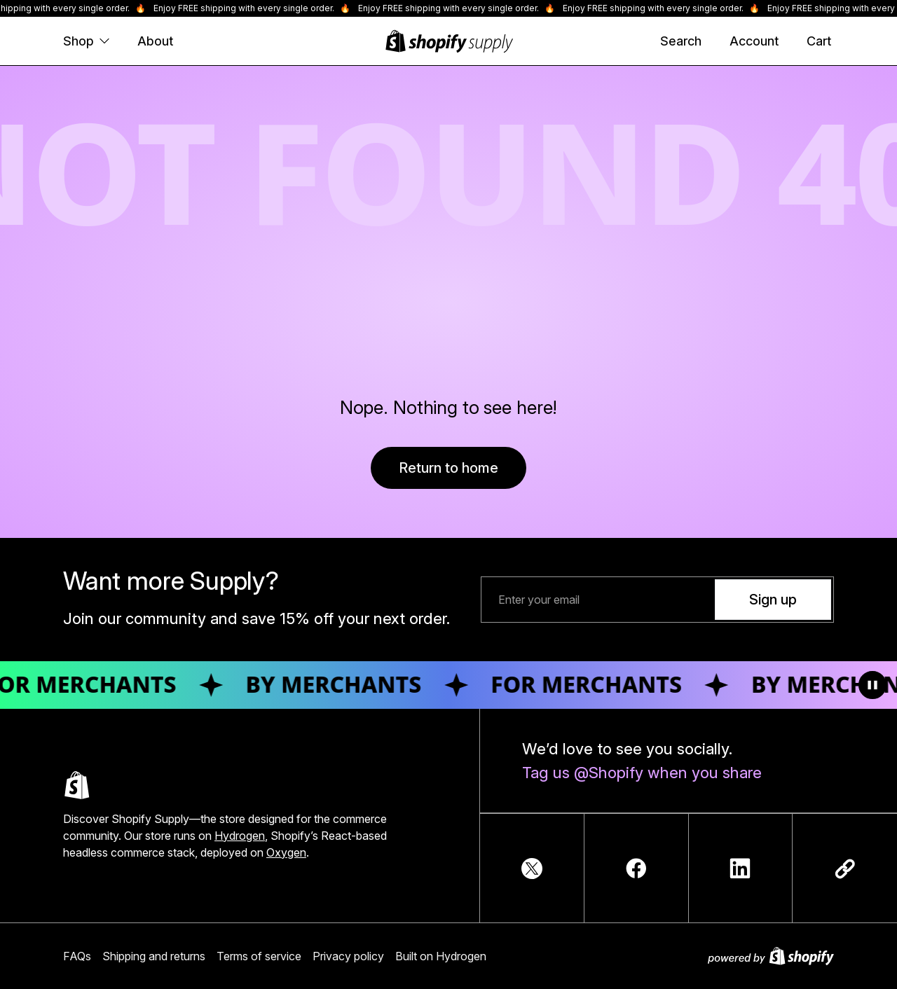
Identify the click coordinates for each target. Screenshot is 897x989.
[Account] (754, 41)
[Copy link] (845, 868)
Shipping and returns (153, 956)
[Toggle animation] (872, 685)
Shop (86, 41)
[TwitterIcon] (532, 868)
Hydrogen (239, 836)
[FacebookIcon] (636, 868)
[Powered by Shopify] (771, 956)
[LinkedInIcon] (740, 868)
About (155, 41)
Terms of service (259, 956)
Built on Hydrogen (440, 956)
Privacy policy (348, 956)
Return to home (448, 467)
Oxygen (286, 852)
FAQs (77, 956)
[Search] (680, 41)
